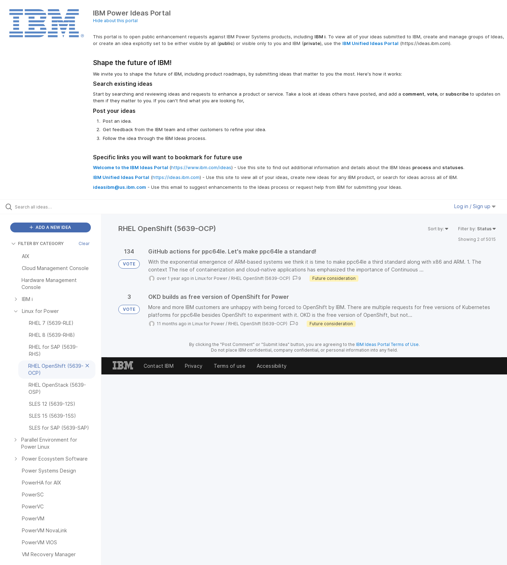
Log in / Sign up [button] (475, 206)
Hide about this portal (115, 20)
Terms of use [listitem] (229, 366)
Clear (84, 243)
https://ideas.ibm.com (176, 177)
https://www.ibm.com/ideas (201, 167)
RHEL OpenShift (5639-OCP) (260, 278)
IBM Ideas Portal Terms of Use (387, 344)
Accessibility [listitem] (272, 366)
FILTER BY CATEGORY (37, 243)
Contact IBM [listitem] (159, 366)
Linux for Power (211, 278)
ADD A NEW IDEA (50, 227)
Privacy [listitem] (193, 366)
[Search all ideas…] (59, 207)
